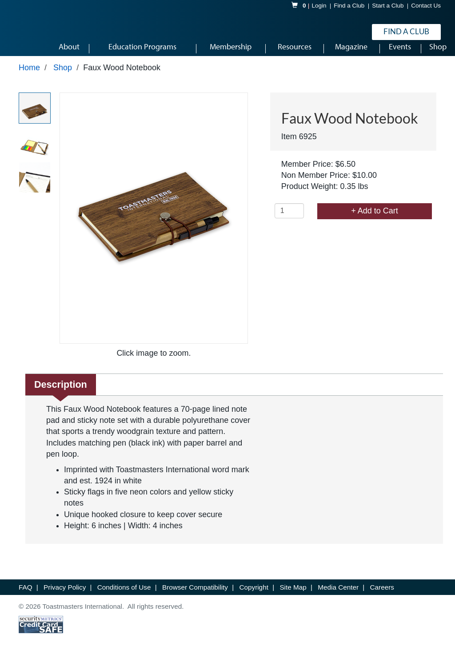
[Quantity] (289, 221)
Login (319, 6)
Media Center (339, 598)
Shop (62, 78)
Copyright (254, 598)
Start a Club (387, 6)
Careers (382, 598)
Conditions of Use (125, 598)
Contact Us (426, 6)
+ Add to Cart (374, 221)
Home (29, 78)
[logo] (45, 32)
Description (60, 395)
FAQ (26, 598)
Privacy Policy (66, 598)
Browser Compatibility (196, 598)
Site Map (293, 598)
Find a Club (349, 6)
